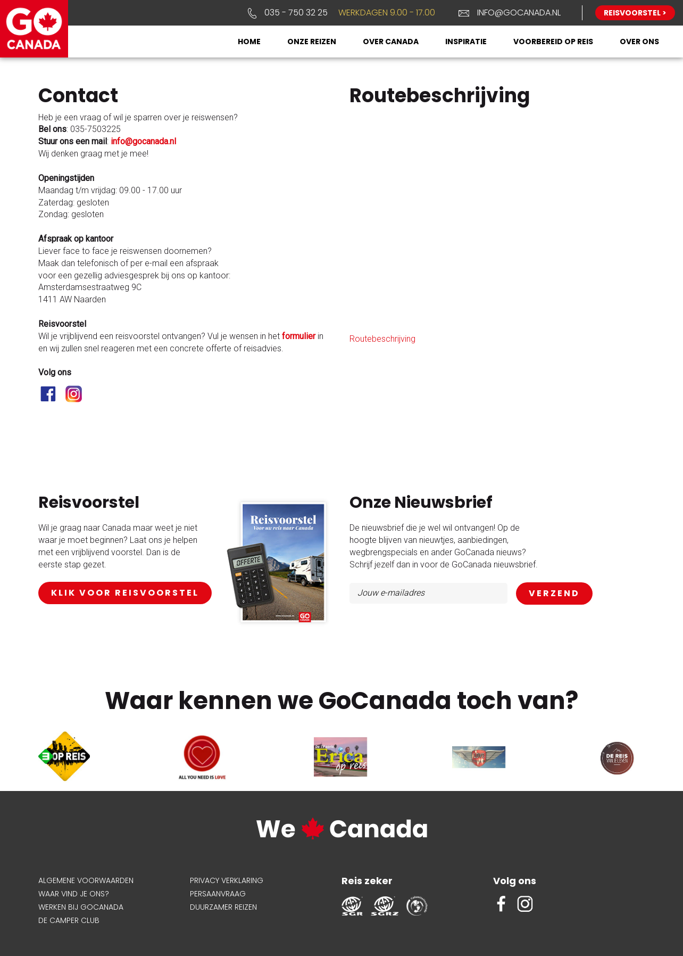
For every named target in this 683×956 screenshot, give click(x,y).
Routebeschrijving (382, 339)
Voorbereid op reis (553, 41)
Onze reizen (311, 41)
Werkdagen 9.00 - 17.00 (386, 12)
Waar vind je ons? (73, 893)
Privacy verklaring (226, 880)
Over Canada (391, 41)
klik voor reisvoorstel (125, 593)
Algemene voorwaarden (86, 880)
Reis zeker (367, 880)
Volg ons (514, 880)
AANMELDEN (554, 593)
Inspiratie (466, 41)
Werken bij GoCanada (80, 907)
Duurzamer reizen (223, 907)
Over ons (639, 41)
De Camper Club (68, 920)
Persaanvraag (218, 893)
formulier (298, 336)
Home (249, 41)
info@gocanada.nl (519, 12)
